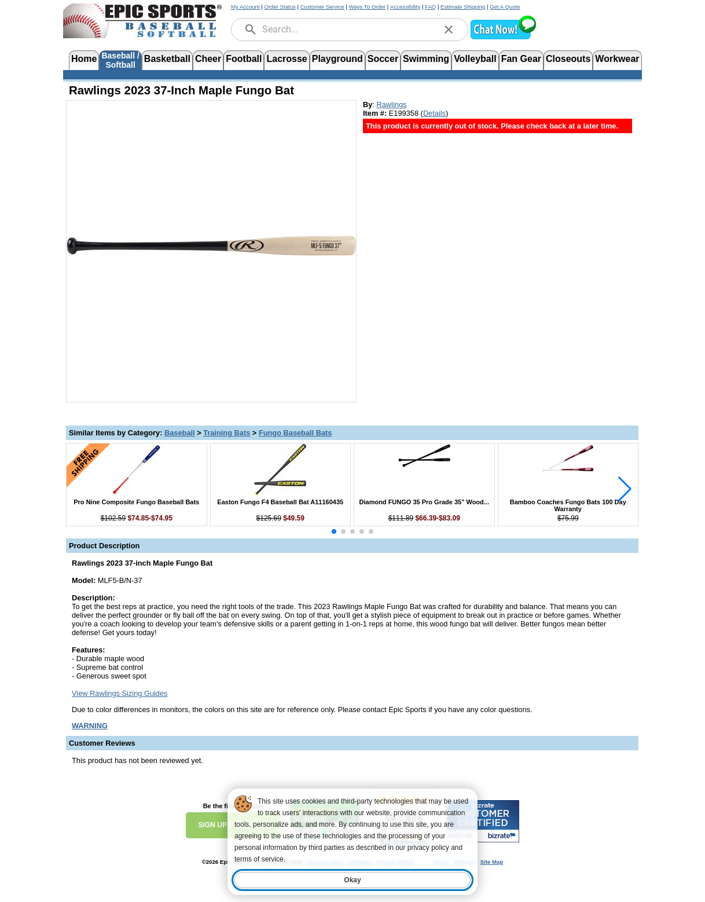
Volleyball (475, 59)
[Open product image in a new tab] (211, 245)
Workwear (617, 59)
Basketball (167, 59)
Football (244, 59)
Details (434, 113)
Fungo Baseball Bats (295, 432)
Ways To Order (367, 6)
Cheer (208, 59)
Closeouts (568, 59)
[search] (250, 29)
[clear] (448, 29)
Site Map (491, 862)
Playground (337, 59)
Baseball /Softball (120, 59)
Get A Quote (505, 6)
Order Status (279, 6)
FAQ (430, 6)
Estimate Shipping (462, 6)
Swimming (426, 59)
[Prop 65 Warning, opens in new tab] (90, 725)
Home (84, 59)
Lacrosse (286, 59)
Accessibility (405, 6)
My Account (245, 6)
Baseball (179, 432)
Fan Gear (521, 59)
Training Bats (226, 432)
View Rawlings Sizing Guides (120, 693)
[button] (503, 38)
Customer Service (322, 6)
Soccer (383, 59)
